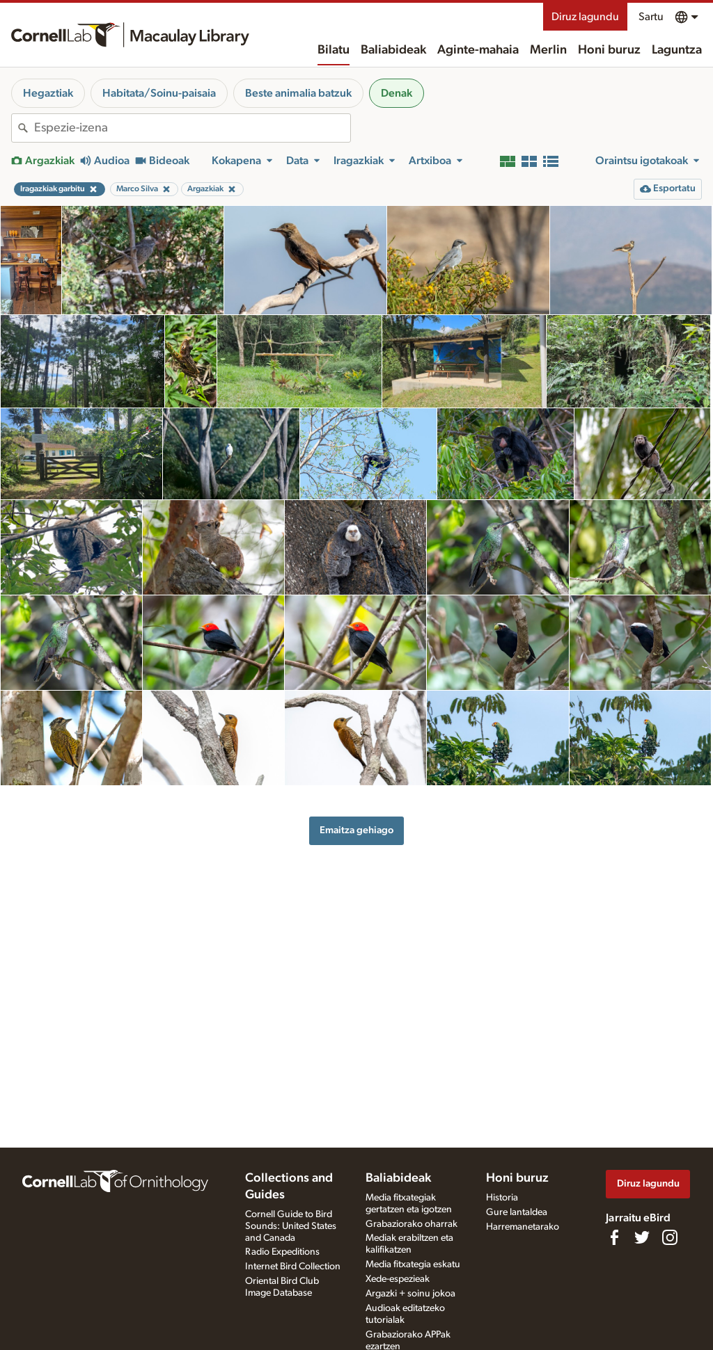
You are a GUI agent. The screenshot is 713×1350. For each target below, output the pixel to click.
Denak (396, 93)
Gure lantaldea (516, 1212)
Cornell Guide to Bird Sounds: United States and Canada (290, 1226)
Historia (502, 1198)
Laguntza (677, 50)
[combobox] (192, 128)
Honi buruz (609, 50)
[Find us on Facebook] (614, 1237)
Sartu (651, 16)
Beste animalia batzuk (298, 93)
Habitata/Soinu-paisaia (159, 93)
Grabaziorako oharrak (411, 1224)
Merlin (548, 50)
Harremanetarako (522, 1227)
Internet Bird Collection (292, 1266)
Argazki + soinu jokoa (410, 1294)
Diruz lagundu (585, 16)
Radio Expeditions (282, 1252)
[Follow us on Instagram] (669, 1237)
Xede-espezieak (398, 1279)
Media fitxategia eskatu (413, 1264)
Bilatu (334, 50)
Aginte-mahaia (478, 50)
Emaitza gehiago (356, 830)
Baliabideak (393, 50)
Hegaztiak (48, 93)
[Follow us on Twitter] (642, 1237)
